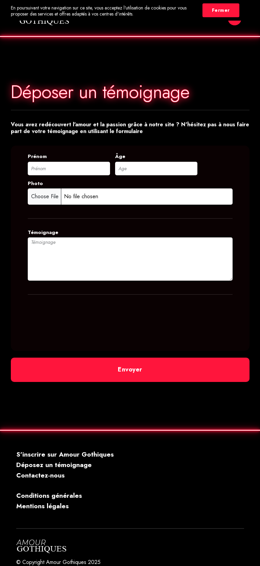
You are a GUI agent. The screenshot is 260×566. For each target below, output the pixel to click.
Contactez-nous (40, 475)
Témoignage (43, 232)
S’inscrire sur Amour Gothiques (65, 454)
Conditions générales (49, 495)
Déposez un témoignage (54, 464)
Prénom (37, 156)
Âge (120, 156)
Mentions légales (42, 506)
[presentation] (79, 319)
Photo (35, 183)
